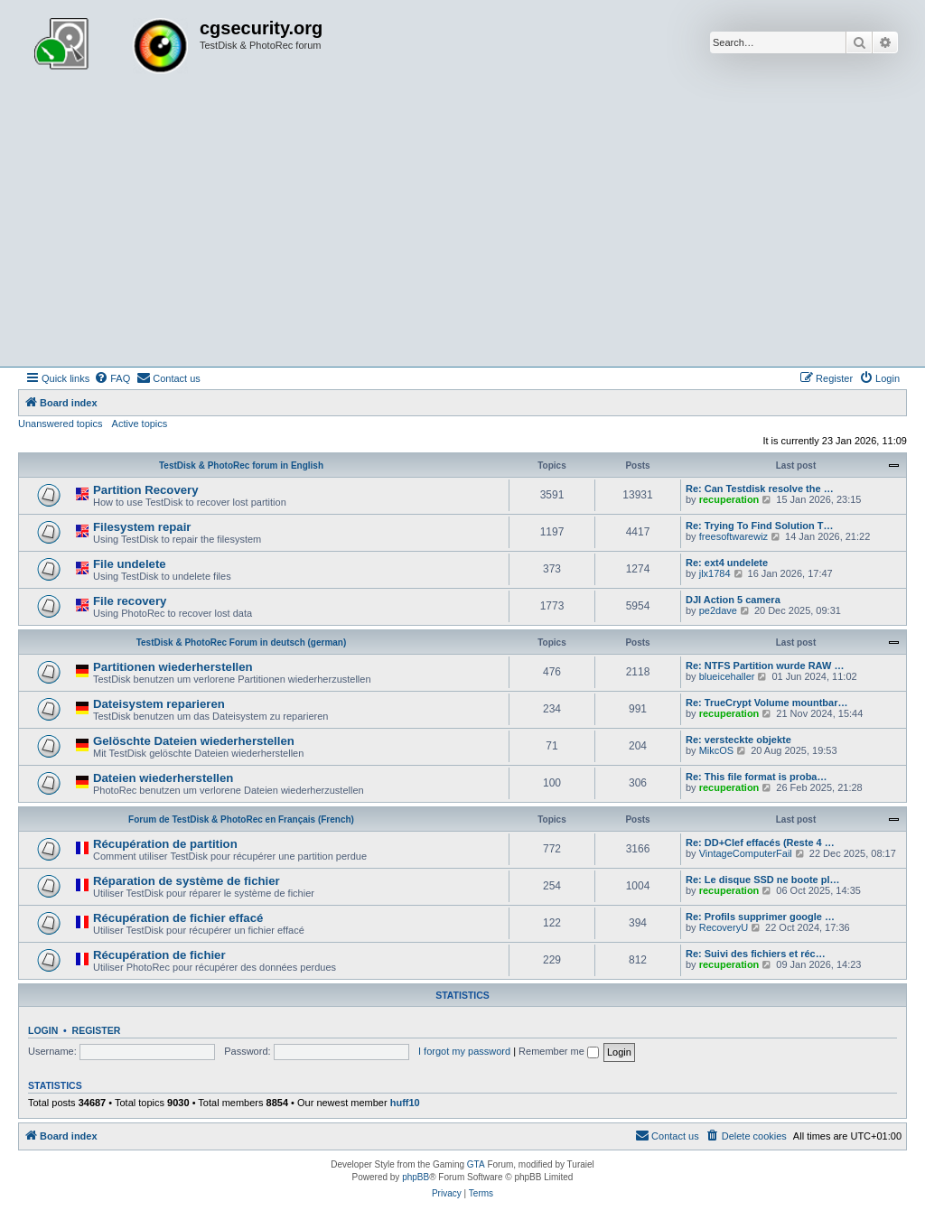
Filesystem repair (142, 527)
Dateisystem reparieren (159, 704)
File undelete (129, 564)
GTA (476, 1164)
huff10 (405, 1102)
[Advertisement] (462, 231)
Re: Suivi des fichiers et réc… (756, 953)
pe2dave (718, 610)
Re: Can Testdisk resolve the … (760, 488)
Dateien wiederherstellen (163, 778)
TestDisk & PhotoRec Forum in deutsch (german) (241, 642)
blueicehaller (727, 676)
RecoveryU (723, 927)
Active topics (140, 423)
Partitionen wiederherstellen (173, 667)
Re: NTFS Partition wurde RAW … (765, 665)
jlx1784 (715, 573)
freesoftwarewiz (733, 536)
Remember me (559, 1051)
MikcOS (716, 750)
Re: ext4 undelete (727, 562)
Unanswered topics (60, 423)
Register (96, 1030)
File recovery (129, 601)
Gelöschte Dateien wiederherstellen (193, 741)
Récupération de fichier (159, 955)
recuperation (729, 499)
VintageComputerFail (745, 853)
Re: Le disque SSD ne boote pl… (763, 879)
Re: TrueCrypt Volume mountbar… (766, 702)
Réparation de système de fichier (186, 881)
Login (43, 1030)
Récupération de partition (165, 844)
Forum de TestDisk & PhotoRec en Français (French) (241, 819)
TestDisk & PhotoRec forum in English (241, 465)
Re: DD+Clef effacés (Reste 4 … (760, 842)
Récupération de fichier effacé (178, 918)
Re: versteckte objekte (738, 739)
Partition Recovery (146, 490)
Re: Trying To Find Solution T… (760, 525)
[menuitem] (112, 378)
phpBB (415, 1177)
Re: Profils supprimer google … (760, 916)
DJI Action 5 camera (733, 599)
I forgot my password (464, 1051)
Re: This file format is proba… (756, 776)
